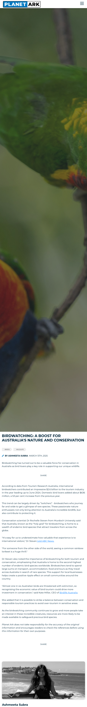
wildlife (20, 449)
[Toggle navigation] (82, 4)
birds (7, 449)
